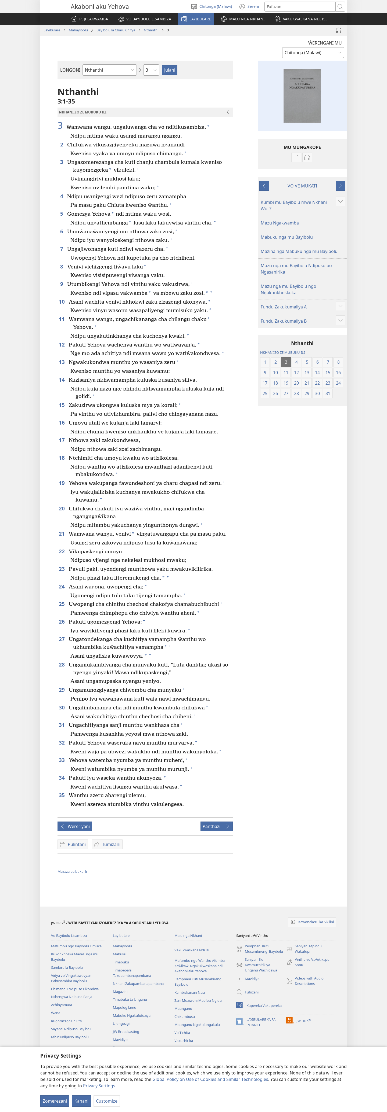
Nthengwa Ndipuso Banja (71, 996)
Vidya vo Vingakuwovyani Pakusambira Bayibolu (71, 978)
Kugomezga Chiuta (66, 1020)
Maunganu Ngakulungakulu (197, 1024)
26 (62, 621)
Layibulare (52, 30)
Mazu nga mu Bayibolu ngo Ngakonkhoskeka (288, 289)
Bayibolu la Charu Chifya (115, 30)
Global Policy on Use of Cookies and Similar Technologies (210, 1079)
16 (62, 422)
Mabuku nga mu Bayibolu (287, 237)
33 (62, 760)
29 (62, 689)
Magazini (120, 991)
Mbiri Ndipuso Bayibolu (70, 1036)
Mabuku (119, 954)
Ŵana (55, 1012)
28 (62, 664)
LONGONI (70, 70)
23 (62, 568)
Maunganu (183, 1008)
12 (62, 344)
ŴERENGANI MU (325, 43)
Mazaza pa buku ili (72, 871)
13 (62, 362)
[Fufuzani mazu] (300, 7)
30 (62, 707)
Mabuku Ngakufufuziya (131, 1015)
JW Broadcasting (126, 1031)
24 (62, 586)
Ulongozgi (121, 1023)
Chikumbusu (184, 1016)
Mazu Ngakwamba (280, 223)
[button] (144, 19)
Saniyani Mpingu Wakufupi (304, 949)
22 (62, 551)
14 (62, 379)
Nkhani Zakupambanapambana (138, 983)
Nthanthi (151, 30)
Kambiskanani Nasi (189, 992)
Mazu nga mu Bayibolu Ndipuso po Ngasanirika (296, 269)
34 (62, 777)
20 (62, 508)
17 (62, 440)
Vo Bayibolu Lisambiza (69, 935)
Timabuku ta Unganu (130, 999)
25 (62, 603)
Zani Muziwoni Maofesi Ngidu (198, 1000)
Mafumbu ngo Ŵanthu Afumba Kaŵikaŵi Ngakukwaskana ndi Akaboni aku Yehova (199, 966)
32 (62, 742)
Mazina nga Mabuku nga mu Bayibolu (299, 251)
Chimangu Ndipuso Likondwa (75, 988)
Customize (106, 1101)
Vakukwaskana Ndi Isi (191, 950)
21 (62, 533)
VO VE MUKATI (302, 186)
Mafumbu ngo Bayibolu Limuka (76, 946)
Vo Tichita (182, 1032)
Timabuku (121, 962)
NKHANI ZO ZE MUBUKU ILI (282, 352)
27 (62, 639)
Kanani (81, 1101)
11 (62, 319)
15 (62, 404)
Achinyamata (61, 1004)
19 (62, 483)
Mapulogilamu (124, 1007)
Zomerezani (55, 1101)
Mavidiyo (120, 1039)
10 (62, 301)
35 (62, 795)
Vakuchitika (183, 1040)
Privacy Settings (99, 1086)
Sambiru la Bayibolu (67, 967)
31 (62, 724)
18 (62, 457)
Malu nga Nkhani (188, 935)
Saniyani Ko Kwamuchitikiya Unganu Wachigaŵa (256, 965)
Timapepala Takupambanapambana (132, 973)
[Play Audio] (338, 30)
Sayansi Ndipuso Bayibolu (71, 1028)
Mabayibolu (78, 30)
